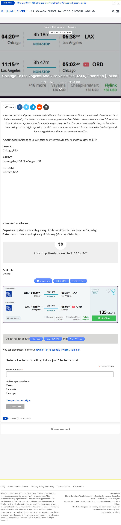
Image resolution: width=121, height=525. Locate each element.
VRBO (118, 509)
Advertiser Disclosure (18, 486)
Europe (52, 11)
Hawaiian (103, 501)
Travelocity (116, 507)
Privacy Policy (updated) (42, 486)
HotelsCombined (104, 507)
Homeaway (111, 509)
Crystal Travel (95, 499)
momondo (90, 496)
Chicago (54, 32)
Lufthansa (111, 501)
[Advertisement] (60, 198)
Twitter (65, 349)
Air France (75, 501)
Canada (41, 11)
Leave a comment (60, 429)
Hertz (112, 512)
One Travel (109, 499)
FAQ (3, 486)
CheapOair (116, 496)
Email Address (14, 369)
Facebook (54, 349)
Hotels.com (93, 507)
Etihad (96, 501)
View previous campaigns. (18, 400)
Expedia (98, 496)
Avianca (83, 501)
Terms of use (63, 486)
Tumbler (75, 349)
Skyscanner (106, 496)
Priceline (74, 496)
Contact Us (78, 486)
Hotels (64, 11)
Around (90, 11)
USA (32, 11)
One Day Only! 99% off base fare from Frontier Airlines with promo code (51, 3)
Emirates (90, 501)
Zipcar (117, 512)
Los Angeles (65, 32)
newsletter (42, 349)
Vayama (117, 499)
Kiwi (102, 499)
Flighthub (82, 496)
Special (77, 11)
